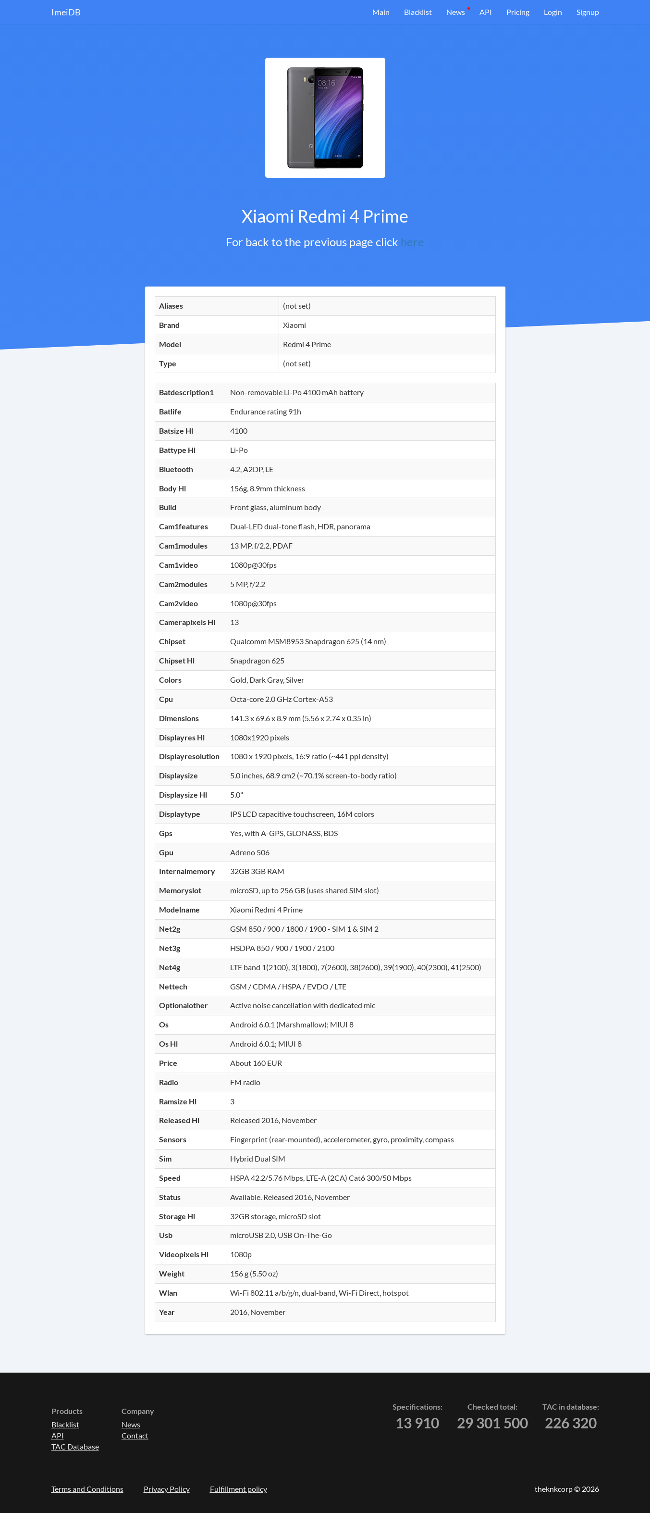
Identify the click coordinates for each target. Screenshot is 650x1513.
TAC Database (75, 1446)
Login (553, 11)
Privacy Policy (167, 1488)
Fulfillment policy (238, 1488)
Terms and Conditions (87, 1488)
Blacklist (418, 11)
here (412, 242)
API (485, 11)
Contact (135, 1435)
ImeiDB (66, 12)
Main (381, 11)
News (455, 11)
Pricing (517, 11)
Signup (587, 11)
